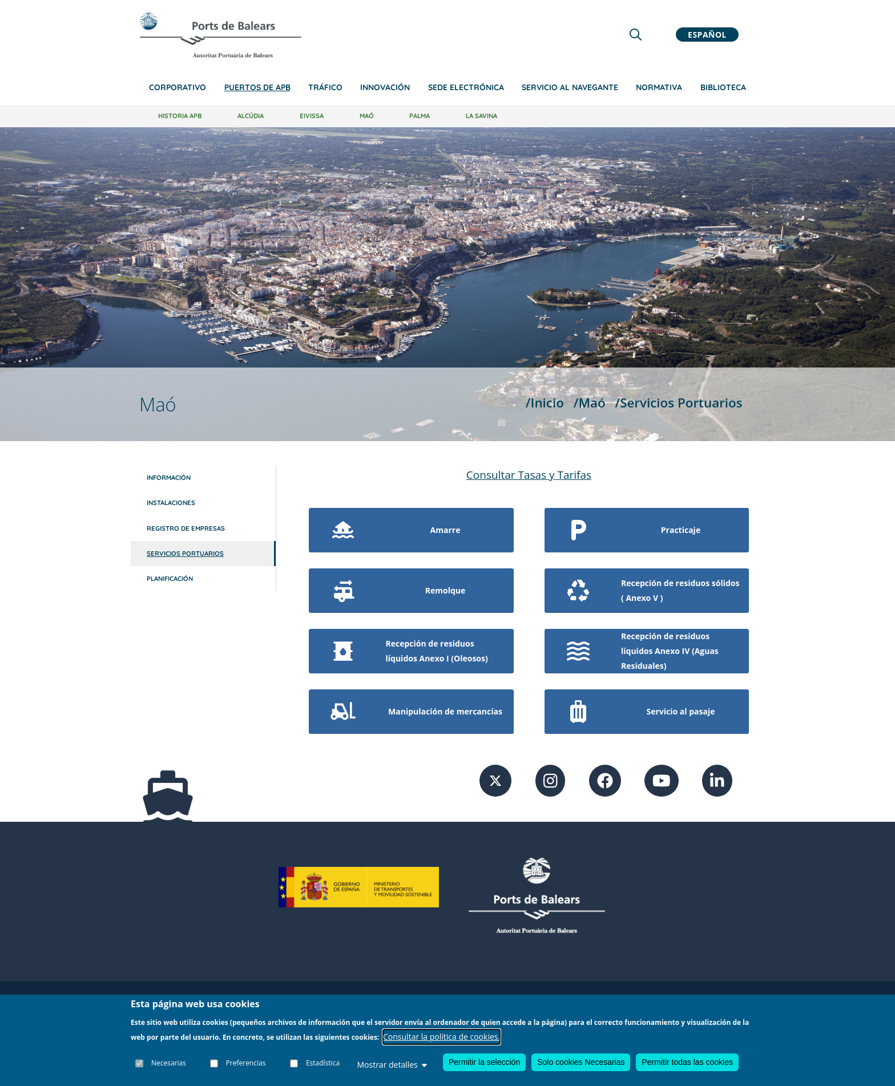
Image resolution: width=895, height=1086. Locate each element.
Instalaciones (171, 503)
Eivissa (312, 116)
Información (169, 478)
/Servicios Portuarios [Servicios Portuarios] (678, 402)
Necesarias (168, 1063)
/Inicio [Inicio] (545, 402)
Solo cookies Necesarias (580, 1062)
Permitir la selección (484, 1062)
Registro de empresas (186, 528)
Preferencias (246, 1063)
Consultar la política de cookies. (441, 1036)
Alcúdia (250, 116)
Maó (367, 116)
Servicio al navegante (570, 87)
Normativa (659, 87)
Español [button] (707, 34)
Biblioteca (723, 87)
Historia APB (179, 116)
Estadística (323, 1063)
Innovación (385, 87)
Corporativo (177, 87)
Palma (419, 116)
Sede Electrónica (466, 87)
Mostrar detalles (391, 1064)
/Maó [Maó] (590, 402)
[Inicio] (220, 35)
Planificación (170, 579)
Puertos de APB (257, 87)
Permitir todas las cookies (687, 1062)
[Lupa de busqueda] (636, 34)
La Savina (481, 116)
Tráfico (325, 87)
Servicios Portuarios (185, 554)
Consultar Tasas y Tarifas (528, 474)
